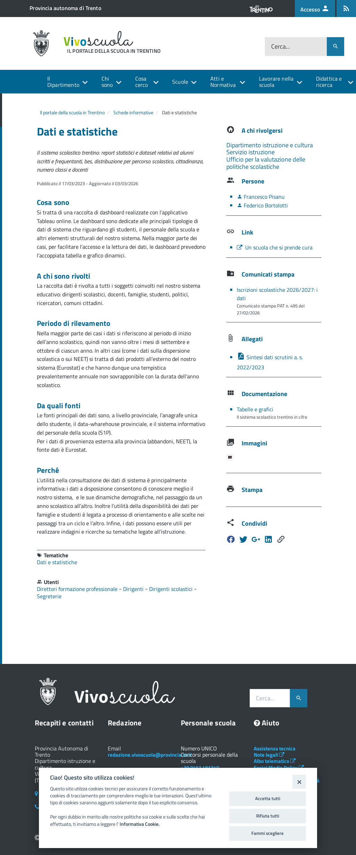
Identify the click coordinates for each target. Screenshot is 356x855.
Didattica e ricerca (329, 81)
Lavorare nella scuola (276, 81)
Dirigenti (134, 589)
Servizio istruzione (250, 152)
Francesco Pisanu (261, 196)
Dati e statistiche (57, 562)
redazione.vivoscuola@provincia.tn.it (150, 755)
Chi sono (107, 81)
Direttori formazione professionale (78, 589)
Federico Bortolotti (262, 205)
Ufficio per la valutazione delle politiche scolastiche (265, 163)
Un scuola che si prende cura (275, 247)
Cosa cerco (141, 81)
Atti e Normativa (223, 81)
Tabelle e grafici (255, 409)
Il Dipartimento (63, 81)
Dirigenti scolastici (171, 589)
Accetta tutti (267, 798)
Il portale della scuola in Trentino (72, 112)
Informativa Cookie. (140, 824)
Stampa (252, 489)
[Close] (299, 781)
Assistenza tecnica (275, 749)
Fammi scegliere (267, 833)
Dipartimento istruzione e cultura (269, 145)
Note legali (269, 755)
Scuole (180, 81)
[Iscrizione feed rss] (346, 8)
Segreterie (49, 596)
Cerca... (280, 46)
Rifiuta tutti (267, 815)
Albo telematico (275, 761)
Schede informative (133, 112)
